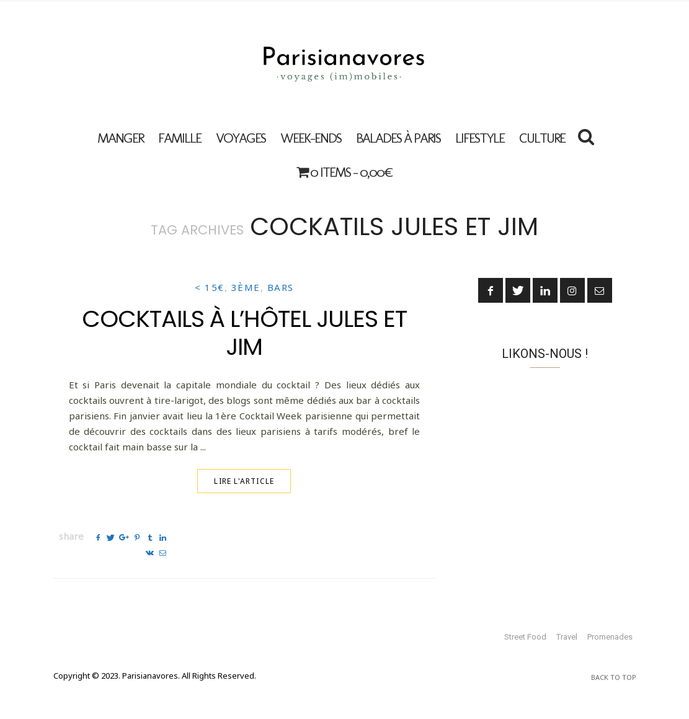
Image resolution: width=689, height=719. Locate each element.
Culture (542, 138)
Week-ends (310, 138)
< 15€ (209, 287)
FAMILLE (179, 138)
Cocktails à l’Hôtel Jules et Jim (244, 332)
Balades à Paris (398, 138)
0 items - (344, 172)
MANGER (120, 138)
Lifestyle (479, 138)
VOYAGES (240, 138)
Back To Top (613, 677)
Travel (566, 636)
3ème (245, 287)
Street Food (525, 636)
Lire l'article (244, 481)
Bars (280, 287)
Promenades (610, 636)
